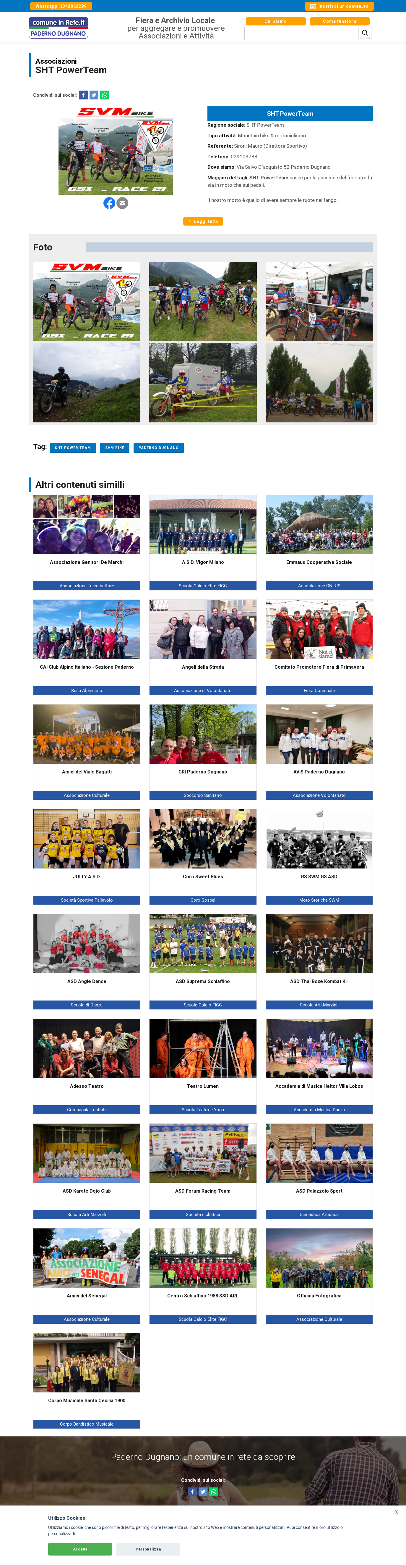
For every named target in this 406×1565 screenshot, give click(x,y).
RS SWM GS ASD (319, 876)
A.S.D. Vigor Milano (203, 562)
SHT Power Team (73, 448)
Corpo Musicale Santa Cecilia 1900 (86, 1400)
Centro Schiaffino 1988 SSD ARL (202, 1296)
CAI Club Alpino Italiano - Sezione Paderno (87, 667)
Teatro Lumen (203, 1086)
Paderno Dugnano (159, 448)
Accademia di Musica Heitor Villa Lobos (319, 1086)
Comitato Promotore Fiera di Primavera (319, 667)
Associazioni (56, 61)
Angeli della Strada (203, 667)
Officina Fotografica (319, 1296)
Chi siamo (275, 23)
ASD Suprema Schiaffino (203, 981)
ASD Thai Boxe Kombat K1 (319, 981)
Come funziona (340, 23)
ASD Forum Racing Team (202, 1191)
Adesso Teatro (87, 1086)
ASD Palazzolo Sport (319, 1191)
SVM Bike (114, 448)
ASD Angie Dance (86, 981)
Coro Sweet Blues (203, 876)
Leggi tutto (203, 221)
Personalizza (148, 1549)
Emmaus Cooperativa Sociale (319, 562)
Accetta (80, 1549)
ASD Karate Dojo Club (87, 1191)
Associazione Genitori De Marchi (87, 562)
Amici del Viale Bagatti (87, 772)
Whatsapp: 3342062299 (61, 6)
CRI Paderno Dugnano (202, 772)
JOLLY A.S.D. (87, 876)
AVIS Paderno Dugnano (319, 772)
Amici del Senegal (87, 1296)
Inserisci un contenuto (339, 6)
